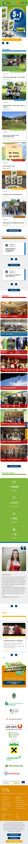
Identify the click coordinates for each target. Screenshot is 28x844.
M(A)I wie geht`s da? (8, 166)
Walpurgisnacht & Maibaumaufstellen (13, 223)
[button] (26, 3)
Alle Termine (14, 265)
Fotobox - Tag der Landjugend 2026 (11, 423)
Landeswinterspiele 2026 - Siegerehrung (12, 369)
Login (18, 3)
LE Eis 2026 (4, 352)
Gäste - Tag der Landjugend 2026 (10, 405)
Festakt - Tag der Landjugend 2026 (11, 441)
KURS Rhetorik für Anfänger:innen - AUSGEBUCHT (10, 250)
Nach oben (4, 657)
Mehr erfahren (6, 79)
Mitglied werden (26, 434)
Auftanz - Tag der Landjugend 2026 (11, 459)
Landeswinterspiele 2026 (8, 387)
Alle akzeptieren (14, 834)
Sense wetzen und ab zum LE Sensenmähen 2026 (11, 135)
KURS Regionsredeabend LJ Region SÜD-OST (13, 275)
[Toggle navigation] (22, 3)
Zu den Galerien (14, 466)
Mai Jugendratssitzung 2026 (9, 316)
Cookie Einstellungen (14, 841)
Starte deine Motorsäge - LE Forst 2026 (14, 77)
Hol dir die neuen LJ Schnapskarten (12, 194)
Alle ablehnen (14, 838)
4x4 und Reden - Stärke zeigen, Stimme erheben (14, 106)
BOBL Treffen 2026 (6, 334)
